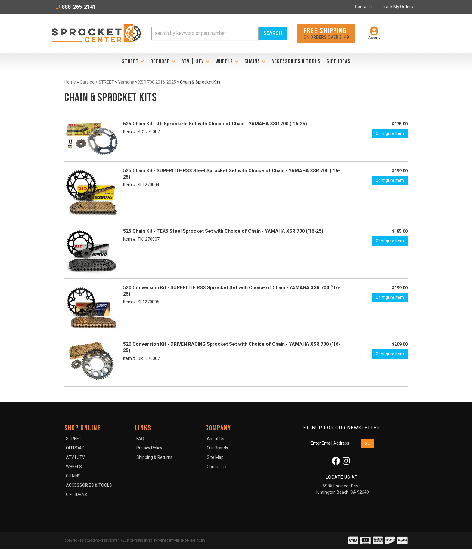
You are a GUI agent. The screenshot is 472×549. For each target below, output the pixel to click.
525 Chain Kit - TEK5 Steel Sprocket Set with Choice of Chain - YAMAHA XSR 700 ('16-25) (223, 231)
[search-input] (205, 33)
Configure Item (390, 133)
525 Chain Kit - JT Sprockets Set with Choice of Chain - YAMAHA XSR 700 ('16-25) (215, 124)
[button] (219, 33)
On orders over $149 (326, 33)
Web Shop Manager (189, 540)
